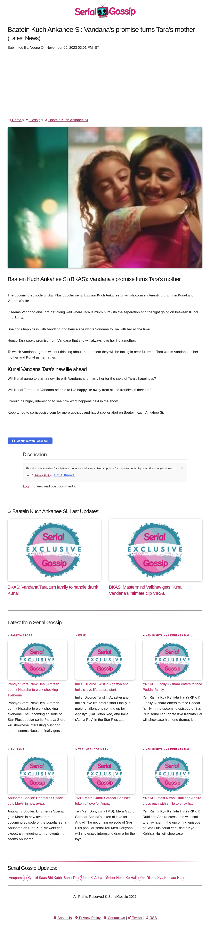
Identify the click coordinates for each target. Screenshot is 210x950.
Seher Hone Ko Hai (121, 878)
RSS (151, 918)
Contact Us (114, 918)
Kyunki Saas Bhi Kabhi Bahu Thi (52, 878)
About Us (62, 918)
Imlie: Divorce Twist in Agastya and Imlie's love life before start (102, 686)
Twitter (135, 918)
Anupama (17, 749)
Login (27, 486)
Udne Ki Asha (91, 878)
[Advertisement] (105, 83)
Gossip (32, 120)
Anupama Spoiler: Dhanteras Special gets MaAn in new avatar (36, 800)
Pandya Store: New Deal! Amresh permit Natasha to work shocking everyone (33, 689)
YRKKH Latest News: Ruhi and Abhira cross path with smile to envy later (172, 800)
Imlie (82, 635)
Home (15, 120)
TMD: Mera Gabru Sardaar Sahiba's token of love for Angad (102, 800)
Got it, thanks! (64, 475)
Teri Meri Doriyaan (93, 749)
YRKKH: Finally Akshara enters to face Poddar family (172, 686)
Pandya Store (21, 635)
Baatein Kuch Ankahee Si (66, 120)
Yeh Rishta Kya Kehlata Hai (167, 635)
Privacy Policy (40, 475)
